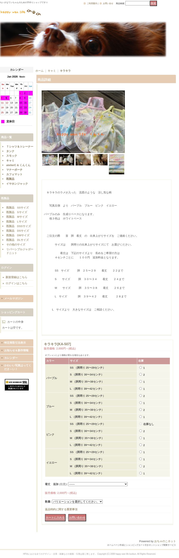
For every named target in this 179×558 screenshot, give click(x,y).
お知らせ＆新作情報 (16, 350)
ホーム (39, 70)
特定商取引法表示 (15, 342)
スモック (11, 155)
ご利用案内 (92, 3)
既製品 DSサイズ (17, 230)
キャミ (10, 160)
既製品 (10, 178)
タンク (10, 151)
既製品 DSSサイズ (18, 226)
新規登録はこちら (16, 277)
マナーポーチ (14, 169)
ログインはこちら (16, 283)
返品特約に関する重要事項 (61, 509)
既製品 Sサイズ (16, 212)
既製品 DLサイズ (17, 239)
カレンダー (11, 357)
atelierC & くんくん (18, 165)
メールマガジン (13, 298)
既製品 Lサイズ (16, 221)
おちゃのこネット (165, 541)
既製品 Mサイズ (16, 216)
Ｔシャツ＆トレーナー (19, 146)
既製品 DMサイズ (17, 235)
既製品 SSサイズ (17, 207)
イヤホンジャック (17, 183)
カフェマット (14, 174)
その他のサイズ (15, 244)
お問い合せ (108, 3)
